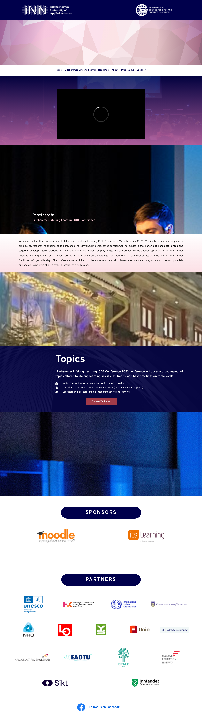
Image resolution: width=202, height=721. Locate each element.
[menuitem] (58, 70)
